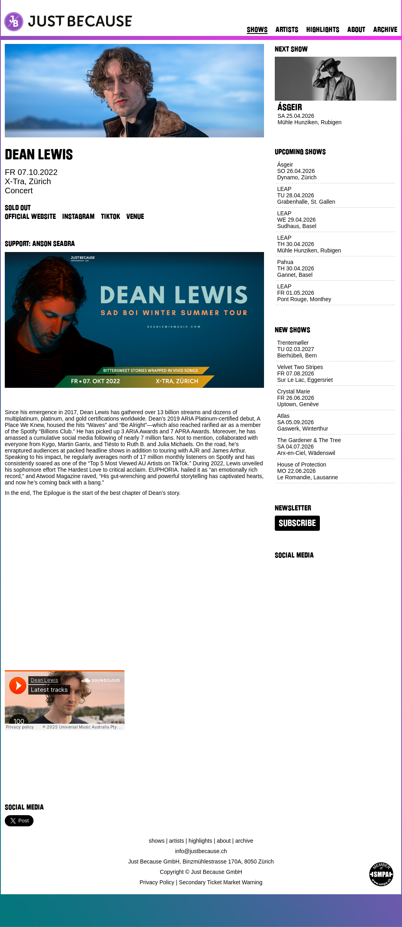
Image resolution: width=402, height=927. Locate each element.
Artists (287, 29)
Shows (257, 29)
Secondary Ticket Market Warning (221, 882)
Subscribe (297, 523)
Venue (135, 216)
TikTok (110, 216)
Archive (385, 29)
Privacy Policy (157, 882)
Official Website (30, 216)
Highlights (322, 29)
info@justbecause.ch (201, 851)
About (356, 29)
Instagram (78, 216)
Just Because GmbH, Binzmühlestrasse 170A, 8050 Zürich (201, 861)
